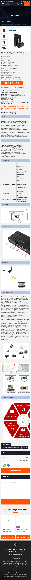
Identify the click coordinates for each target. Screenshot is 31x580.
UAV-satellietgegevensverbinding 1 (11, 447)
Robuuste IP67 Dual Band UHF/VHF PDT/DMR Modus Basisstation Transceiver (8, 530)
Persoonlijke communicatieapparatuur (11, 24)
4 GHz (25, 447)
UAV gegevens (6, 444)
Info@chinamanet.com (7, 1)
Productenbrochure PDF (13, 65)
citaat (26, 4)
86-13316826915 (24, 1)
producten (8, 21)
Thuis (2, 21)
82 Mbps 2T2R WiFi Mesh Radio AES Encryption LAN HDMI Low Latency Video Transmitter (22, 530)
